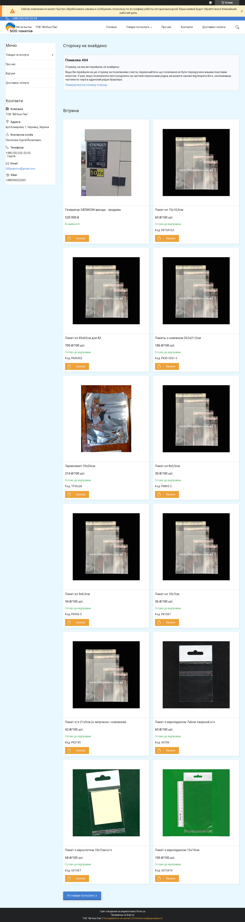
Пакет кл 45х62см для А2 (83, 338)
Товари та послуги (137, 27)
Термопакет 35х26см (80, 466)
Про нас (166, 27)
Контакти (187, 27)
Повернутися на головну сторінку (86, 84)
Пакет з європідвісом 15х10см (177, 850)
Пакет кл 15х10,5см (169, 210)
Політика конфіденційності (148, 918)
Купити (80, 238)
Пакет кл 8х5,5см (167, 466)
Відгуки (10, 73)
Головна (111, 27)
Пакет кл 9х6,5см (77, 594)
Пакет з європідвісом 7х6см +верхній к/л (185, 722)
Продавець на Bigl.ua (122, 915)
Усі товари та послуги (80, 895)
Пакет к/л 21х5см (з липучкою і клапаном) (95, 722)
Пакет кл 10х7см (167, 594)
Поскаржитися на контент (117, 918)
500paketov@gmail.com (20, 168)
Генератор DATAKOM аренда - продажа (93, 210)
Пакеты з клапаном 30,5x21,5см (178, 338)
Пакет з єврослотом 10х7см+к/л (88, 850)
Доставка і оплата (213, 27)
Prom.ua (140, 911)
